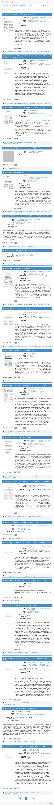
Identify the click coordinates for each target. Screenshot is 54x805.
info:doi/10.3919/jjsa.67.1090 (28, 741)
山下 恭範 (37, 608)
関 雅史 (37, 271)
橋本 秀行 (47, 525)
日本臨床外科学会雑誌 (32, 274)
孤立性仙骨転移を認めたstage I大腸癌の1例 (23, 14)
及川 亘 (33, 353)
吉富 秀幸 (34, 176)
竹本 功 (38, 662)
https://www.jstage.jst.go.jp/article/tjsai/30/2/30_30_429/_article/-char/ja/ (20, 103)
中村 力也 (26, 219)
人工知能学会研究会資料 (32, 152)
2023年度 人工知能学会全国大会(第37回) (24, 255)
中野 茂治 (38, 525)
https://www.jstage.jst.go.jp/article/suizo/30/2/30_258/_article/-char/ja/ (20, 211)
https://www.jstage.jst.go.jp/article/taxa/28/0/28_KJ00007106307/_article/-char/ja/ (22, 431)
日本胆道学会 (30, 314)
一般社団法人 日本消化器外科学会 (34, 20)
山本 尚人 (22, 219)
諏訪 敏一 (44, 271)
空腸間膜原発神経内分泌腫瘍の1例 (21, 268)
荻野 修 (32, 749)
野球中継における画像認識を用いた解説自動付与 (22, 250)
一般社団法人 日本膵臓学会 (33, 180)
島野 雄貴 (17, 254)
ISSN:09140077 (33, 316)
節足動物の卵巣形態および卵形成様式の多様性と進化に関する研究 (29, 580)
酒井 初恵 (37, 485)
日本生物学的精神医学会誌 (33, 113)
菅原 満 (39, 664)
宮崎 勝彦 (29, 110)
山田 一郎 (36, 151)
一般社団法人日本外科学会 (21, 528)
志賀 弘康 (33, 608)
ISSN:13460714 (40, 63)
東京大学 (29, 355)
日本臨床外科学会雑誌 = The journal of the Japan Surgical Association (30, 222)
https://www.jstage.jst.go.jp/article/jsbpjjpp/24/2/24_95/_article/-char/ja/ (20, 142)
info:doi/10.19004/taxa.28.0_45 (10, 432)
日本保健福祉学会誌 (31, 488)
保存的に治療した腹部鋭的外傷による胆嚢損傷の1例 (23, 708)
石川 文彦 (33, 271)
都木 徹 (42, 254)
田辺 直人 (33, 525)
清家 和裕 (34, 17)
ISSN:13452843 (19, 223)
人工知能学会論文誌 (31, 63)
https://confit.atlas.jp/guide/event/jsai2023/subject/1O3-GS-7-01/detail (20, 264)
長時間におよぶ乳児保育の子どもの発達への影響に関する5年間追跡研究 (30, 481)
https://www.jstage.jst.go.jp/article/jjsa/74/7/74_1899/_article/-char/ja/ (20, 304)
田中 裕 (29, 485)
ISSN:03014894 (27, 529)
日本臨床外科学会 (31, 273)
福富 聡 (17, 711)
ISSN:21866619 (43, 113)
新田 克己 (45, 60)
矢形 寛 (25, 525)
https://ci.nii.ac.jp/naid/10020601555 (13, 741)
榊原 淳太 (17, 219)
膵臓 (28, 181)
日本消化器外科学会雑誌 (32, 21)
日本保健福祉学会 (31, 486)
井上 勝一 (45, 662)
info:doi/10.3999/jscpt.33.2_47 (10, 704)
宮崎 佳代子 (34, 110)
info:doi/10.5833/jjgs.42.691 (43, 51)
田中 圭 (29, 440)
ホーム (4, 10)
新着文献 (15, 5)
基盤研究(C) (30, 356)
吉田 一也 (42, 525)
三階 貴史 (29, 525)
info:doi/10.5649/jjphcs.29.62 (10, 654)
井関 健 (35, 664)
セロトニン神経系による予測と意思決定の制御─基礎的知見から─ (29, 107)
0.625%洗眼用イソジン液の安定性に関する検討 (24, 605)
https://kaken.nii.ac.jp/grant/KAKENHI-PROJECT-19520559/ (18, 381)
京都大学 (29, 585)
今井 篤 (38, 254)
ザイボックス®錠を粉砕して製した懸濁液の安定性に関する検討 (28, 746)
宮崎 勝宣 (42, 485)
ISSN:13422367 (43, 391)
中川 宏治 (21, 711)
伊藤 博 (40, 271)
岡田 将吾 (41, 60)
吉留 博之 (42, 440)
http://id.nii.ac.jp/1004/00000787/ (12, 168)
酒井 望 (30, 178)
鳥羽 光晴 (37, 388)
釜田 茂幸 (29, 17)
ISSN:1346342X (35, 612)
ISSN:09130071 (33, 181)
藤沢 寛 (32, 60)
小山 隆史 (46, 17)
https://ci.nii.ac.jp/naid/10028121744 (13, 246)
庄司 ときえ (47, 485)
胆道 (28, 316)
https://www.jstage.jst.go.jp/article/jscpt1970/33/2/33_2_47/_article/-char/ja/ (21, 702)
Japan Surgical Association (21, 220)
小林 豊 (33, 388)
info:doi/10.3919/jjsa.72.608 (28, 246)
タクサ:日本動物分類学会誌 (33, 391)
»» (33, 798)
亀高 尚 (38, 17)
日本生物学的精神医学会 (32, 112)
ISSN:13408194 (40, 488)
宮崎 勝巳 (33, 609)
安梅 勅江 (33, 485)
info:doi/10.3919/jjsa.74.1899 (42, 304)
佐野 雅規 (34, 254)
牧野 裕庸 (42, 17)
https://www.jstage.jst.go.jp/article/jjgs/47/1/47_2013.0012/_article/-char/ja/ (21, 476)
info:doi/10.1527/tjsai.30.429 (44, 103)
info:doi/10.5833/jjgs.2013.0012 (10, 477)
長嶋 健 (21, 525)
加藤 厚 (47, 176)
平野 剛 (32, 664)
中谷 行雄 (39, 441)
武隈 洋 (29, 608)
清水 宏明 (38, 176)
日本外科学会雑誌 (19, 529)
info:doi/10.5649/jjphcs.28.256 (10, 793)
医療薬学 (29, 612)
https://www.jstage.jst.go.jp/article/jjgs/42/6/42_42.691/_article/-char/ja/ (20, 51)
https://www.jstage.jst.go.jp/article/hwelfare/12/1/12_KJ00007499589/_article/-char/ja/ (23, 516)
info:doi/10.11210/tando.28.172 (43, 346)
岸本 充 (34, 441)
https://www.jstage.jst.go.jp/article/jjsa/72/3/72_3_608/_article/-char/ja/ (20, 576)
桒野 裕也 (22, 254)
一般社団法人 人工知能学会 (33, 61)
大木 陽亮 (34, 219)
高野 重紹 (41, 177)
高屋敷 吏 (32, 177)
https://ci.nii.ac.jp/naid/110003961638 (13, 538)
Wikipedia (27, 428)
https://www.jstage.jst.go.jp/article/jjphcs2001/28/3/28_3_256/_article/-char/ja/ (22, 792)
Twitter (17, 48)
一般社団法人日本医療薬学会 (33, 611)
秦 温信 (41, 662)
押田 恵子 (17, 525)
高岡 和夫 (34, 662)
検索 (43, 5)
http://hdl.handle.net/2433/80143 (12, 600)
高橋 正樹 (26, 254)
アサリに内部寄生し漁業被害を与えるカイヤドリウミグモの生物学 (29, 385)
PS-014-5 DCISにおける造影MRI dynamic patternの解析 (24, 522)
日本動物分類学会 (31, 390)
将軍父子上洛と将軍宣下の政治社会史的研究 (23, 350)
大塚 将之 (43, 176)
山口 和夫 (29, 353)
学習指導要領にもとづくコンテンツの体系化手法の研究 (26, 148)
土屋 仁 (41, 388)
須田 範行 (42, 608)
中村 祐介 (29, 176)
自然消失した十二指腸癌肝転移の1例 (21, 437)
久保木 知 (36, 177)
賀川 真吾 (34, 178)
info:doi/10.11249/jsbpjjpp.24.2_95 (11, 143)
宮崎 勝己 (29, 388)
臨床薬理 (29, 668)
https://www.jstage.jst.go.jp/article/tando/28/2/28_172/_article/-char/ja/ (20, 346)
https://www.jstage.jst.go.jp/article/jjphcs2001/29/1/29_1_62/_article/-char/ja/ (21, 652)
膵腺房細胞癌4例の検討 (18, 172)
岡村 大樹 (45, 177)
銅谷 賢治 (39, 110)
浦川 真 (29, 151)
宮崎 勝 (31, 18)
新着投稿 (22, 5)
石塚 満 (25, 711)
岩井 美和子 (47, 608)
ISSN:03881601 (35, 668)
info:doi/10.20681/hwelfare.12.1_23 (11, 518)
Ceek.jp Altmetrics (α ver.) (9, 2)
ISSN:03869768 (42, 21)
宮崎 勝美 (37, 353)
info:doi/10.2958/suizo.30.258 (42, 211)
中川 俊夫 (36, 60)
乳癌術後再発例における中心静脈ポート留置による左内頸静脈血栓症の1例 (29, 216)
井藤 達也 (29, 662)
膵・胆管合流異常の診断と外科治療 (21, 308)
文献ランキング (7, 5)
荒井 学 (30, 219)
